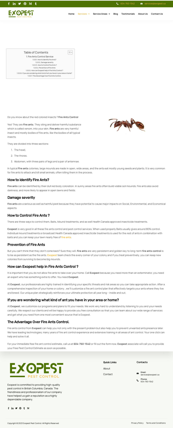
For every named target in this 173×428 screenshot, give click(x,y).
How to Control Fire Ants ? (47, 65)
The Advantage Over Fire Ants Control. (47, 76)
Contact (108, 374)
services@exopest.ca (155, 3)
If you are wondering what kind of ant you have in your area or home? (47, 73)
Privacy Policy (137, 423)
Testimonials (128, 13)
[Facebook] (8, 3)
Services (84, 13)
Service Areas (101, 13)
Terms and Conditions (156, 423)
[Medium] (30, 3)
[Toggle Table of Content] (69, 52)
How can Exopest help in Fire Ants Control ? (47, 70)
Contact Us (157, 13)
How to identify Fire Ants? (47, 59)
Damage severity (47, 62)
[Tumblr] (35, 3)
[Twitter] (19, 3)
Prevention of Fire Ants (47, 68)
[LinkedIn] (14, 3)
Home (71, 13)
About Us (143, 13)
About (106, 368)
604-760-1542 (128, 3)
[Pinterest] (25, 3)
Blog (115, 13)
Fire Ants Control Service (40, 56)
